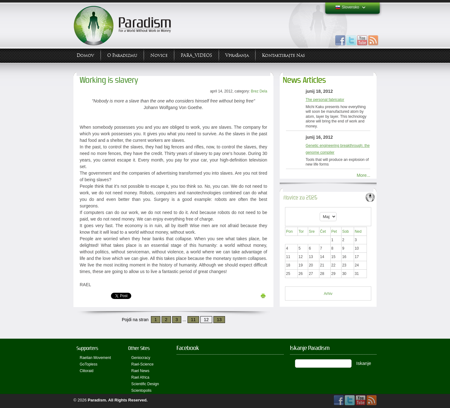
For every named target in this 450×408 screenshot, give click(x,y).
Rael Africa (140, 377)
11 (193, 319)
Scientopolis (141, 390)
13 (219, 319)
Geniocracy (140, 358)
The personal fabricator (325, 99)
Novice (159, 55)
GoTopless (89, 364)
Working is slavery (109, 80)
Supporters (87, 348)
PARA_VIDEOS (196, 55)
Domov (85, 55)
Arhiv (328, 293)
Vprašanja (237, 55)
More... (363, 175)
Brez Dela (259, 91)
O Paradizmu (122, 55)
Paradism (97, 400)
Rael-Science (142, 364)
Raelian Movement (95, 358)
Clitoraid (86, 371)
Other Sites (139, 348)
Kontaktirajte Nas (283, 55)
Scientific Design (145, 384)
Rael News (140, 371)
